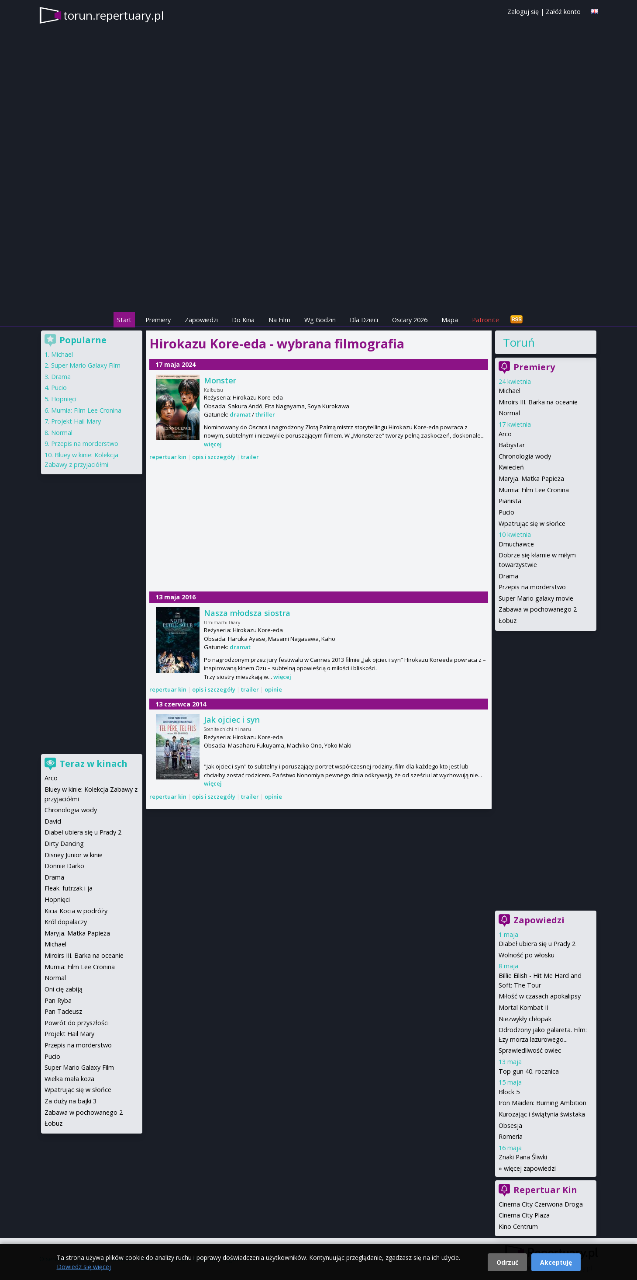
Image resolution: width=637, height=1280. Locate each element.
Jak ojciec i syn (232, 719)
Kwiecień (511, 467)
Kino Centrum (518, 1226)
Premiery (158, 320)
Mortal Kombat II (523, 1007)
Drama (508, 576)
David (53, 821)
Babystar (512, 445)
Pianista (510, 501)
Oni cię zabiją (64, 989)
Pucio (506, 512)
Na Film (279, 320)
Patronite (485, 320)
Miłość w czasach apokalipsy (540, 996)
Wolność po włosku (526, 955)
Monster (220, 380)
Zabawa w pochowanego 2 (538, 609)
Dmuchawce (516, 544)
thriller (265, 414)
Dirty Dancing (64, 843)
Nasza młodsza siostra (247, 613)
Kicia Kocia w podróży (76, 911)
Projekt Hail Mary (76, 421)
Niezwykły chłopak (525, 1019)
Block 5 (509, 1092)
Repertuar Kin (545, 1190)
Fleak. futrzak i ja (69, 888)
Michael (509, 390)
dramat (240, 414)
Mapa (449, 320)
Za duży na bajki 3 (70, 1101)
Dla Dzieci (364, 320)
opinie (273, 689)
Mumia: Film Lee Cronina (534, 490)
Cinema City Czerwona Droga (541, 1204)
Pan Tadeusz (63, 1011)
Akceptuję (556, 1262)
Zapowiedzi (201, 320)
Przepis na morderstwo (532, 587)
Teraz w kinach (93, 763)
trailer (250, 457)
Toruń (519, 342)
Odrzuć (507, 1262)
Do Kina (243, 320)
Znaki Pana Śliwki (523, 1157)
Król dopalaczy (66, 922)
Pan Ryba (58, 1000)
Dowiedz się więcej (84, 1267)
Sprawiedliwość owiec (530, 1050)
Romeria (511, 1136)
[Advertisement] (319, 249)
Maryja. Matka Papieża (531, 478)
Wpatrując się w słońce (532, 523)
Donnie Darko (64, 866)
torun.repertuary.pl (113, 15)
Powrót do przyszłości (77, 1023)
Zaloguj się (523, 11)
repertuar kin (167, 457)
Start (124, 320)
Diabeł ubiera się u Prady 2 (537, 943)
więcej (213, 444)
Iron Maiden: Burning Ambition (542, 1103)
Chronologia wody (525, 456)
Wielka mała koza (69, 1079)
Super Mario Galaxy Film (86, 365)
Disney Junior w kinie (74, 855)
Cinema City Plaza (524, 1215)
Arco (505, 434)
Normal (509, 413)
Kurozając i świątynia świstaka (542, 1114)
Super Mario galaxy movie (536, 598)
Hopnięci (63, 399)
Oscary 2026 (409, 320)
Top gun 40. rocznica (529, 1071)
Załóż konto (563, 11)
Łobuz (507, 620)
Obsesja (510, 1125)
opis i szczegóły (213, 457)
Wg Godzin (320, 320)
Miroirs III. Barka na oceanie (538, 402)
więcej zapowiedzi (530, 1168)
